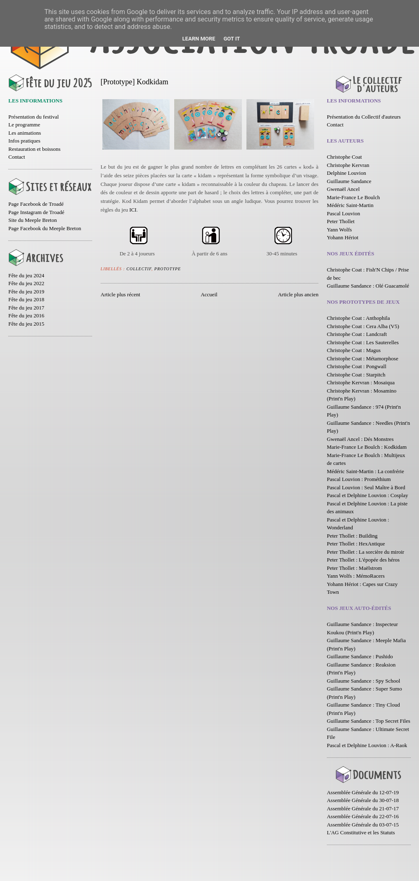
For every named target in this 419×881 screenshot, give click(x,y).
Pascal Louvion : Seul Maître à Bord (366, 487)
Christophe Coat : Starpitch (356, 374)
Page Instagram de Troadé (36, 212)
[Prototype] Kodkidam (134, 82)
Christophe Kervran (348, 165)
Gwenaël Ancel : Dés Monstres (360, 439)
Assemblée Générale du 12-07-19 (363, 792)
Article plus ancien (298, 294)
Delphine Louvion (346, 173)
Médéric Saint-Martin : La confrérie (365, 471)
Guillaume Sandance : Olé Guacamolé (368, 286)
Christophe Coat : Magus (354, 350)
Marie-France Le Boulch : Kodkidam (367, 447)
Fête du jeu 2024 (26, 275)
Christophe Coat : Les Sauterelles (363, 342)
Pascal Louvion (343, 213)
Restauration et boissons (34, 149)
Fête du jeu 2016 (26, 315)
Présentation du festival (33, 117)
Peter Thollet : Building (352, 536)
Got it (231, 39)
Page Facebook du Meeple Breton (44, 228)
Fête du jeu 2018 (26, 299)
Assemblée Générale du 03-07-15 (363, 824)
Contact (16, 157)
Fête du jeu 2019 (26, 291)
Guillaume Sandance (349, 181)
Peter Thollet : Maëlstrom (354, 568)
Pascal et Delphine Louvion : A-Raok (367, 745)
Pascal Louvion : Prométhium (359, 479)
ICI (132, 210)
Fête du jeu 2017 (26, 308)
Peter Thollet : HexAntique (356, 544)
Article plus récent (120, 294)
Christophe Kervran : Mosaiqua (361, 382)
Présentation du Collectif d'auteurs (364, 117)
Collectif (139, 269)
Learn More (198, 39)
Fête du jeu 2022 (26, 283)
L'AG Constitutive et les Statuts (361, 832)
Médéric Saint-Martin (350, 205)
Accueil (209, 294)
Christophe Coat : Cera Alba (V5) (363, 326)
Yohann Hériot (342, 237)
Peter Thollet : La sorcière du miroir (365, 552)
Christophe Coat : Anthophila (358, 318)
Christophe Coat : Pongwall (356, 366)
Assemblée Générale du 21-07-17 (363, 808)
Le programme (24, 124)
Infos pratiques (24, 141)
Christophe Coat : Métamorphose (362, 358)
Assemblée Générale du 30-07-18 (363, 800)
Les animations (24, 133)
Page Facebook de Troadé (36, 204)
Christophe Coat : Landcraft (357, 334)
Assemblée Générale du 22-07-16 (363, 816)
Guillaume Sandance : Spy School (363, 681)
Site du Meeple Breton (32, 220)
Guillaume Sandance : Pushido (360, 656)
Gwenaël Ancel (343, 189)
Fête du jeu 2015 (26, 324)
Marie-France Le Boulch (353, 197)
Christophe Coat (344, 157)
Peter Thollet (341, 221)
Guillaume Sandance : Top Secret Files (368, 721)
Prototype (167, 269)
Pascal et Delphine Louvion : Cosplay (367, 495)
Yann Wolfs (339, 229)
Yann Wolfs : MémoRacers (356, 576)
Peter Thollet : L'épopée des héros (363, 560)
